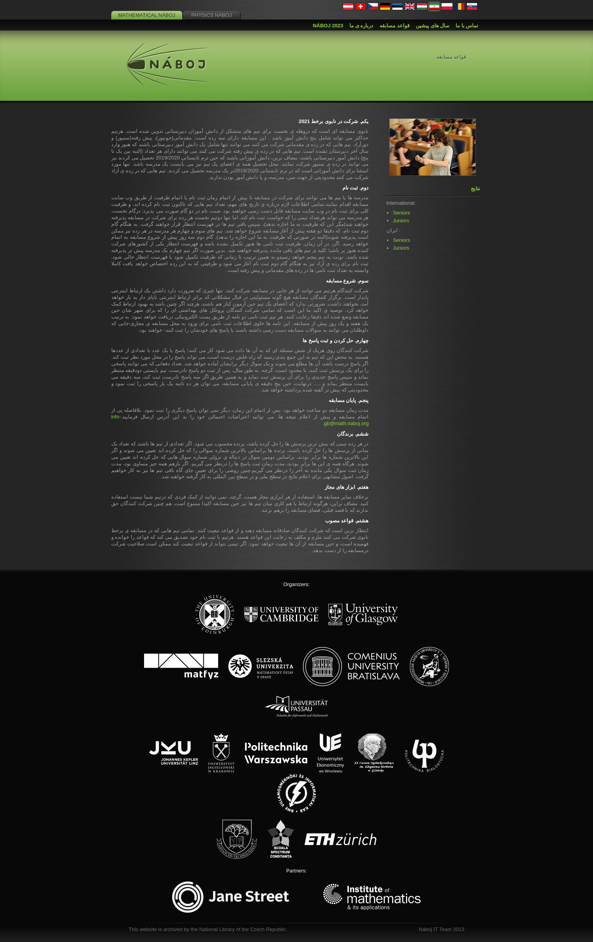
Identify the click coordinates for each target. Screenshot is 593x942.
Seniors (401, 213)
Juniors (401, 220)
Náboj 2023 (328, 26)
